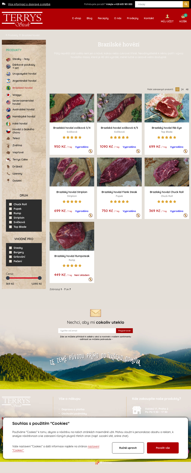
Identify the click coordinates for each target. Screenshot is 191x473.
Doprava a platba (73, 408)
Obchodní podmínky (74, 412)
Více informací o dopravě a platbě (29, 4)
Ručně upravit (128, 448)
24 (182, 88)
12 (177, 88)
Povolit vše (163, 448)
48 (187, 88)
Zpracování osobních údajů (79, 417)
